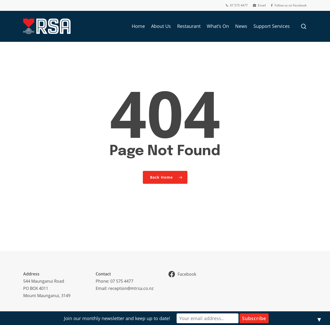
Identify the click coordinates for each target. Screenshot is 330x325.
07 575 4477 (121, 281)
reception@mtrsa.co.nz (130, 288)
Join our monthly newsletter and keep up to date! (117, 318)
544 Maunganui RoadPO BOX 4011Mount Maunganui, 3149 (46, 288)
